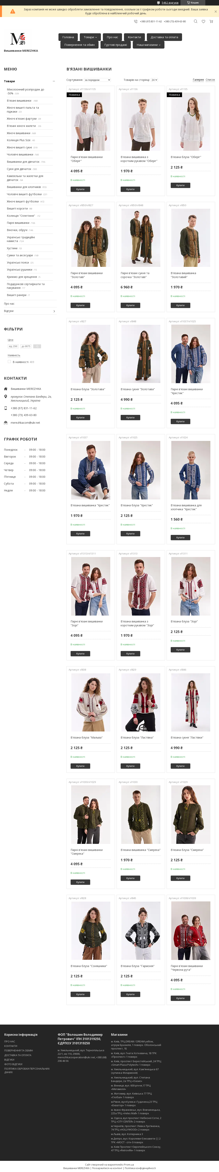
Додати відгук (203, 21)
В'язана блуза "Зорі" (184, 621)
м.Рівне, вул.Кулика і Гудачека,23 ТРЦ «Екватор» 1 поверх (134, 1103)
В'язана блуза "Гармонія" (137, 966)
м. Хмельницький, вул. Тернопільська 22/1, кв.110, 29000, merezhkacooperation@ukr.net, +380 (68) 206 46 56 (82, 1055)
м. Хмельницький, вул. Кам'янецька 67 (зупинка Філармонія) (135, 1070)
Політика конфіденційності (140, 1168)
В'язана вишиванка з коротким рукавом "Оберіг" (139, 159)
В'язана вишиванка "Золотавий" (183, 275)
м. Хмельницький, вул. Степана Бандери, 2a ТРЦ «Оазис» (130, 1079)
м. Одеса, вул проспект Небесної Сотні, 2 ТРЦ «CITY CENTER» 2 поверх (136, 1119)
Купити (80, 189)
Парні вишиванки (18, 223)
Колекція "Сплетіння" (21, 216)
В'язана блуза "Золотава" (88, 389)
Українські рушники (19, 269)
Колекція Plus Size (19, 140)
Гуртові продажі (115, 45)
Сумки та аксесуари (20, 255)
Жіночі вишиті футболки (23, 201)
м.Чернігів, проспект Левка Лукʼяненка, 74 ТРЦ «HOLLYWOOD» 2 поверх (135, 1127)
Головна (68, 37)
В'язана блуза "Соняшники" (89, 966)
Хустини (12, 248)
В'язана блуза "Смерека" (187, 850)
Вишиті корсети (17, 208)
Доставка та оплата (164, 37)
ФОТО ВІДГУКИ (13, 1064)
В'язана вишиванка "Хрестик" (90, 505)
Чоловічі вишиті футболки (24, 194)
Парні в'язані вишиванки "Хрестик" (187, 391)
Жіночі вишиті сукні (19, 147)
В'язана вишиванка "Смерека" (141, 850)
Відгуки (8, 311)
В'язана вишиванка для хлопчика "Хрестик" (186, 507)
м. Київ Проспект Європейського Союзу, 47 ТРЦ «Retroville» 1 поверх (136, 1148)
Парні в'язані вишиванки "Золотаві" (87, 275)
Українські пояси (18, 262)
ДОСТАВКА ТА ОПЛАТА (17, 1055)
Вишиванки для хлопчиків (24, 187)
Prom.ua (129, 1164)
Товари (89, 37)
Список (210, 79)
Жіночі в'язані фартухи (22, 118)
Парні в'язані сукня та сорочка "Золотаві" (135, 275)
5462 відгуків (170, 3)
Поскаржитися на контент (107, 1168)
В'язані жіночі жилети (22, 126)
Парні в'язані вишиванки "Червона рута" (187, 968)
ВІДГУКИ (9, 1059)
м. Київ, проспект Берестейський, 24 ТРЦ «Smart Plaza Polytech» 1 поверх (136, 1062)
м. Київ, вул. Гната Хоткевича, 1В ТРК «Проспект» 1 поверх (134, 1054)
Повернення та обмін (79, 45)
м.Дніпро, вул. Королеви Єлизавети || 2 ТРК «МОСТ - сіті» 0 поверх (136, 1140)
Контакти (134, 37)
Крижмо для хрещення (22, 277)
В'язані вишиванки (19, 100)
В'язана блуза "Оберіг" (186, 157)
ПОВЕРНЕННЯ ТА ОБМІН (18, 1050)
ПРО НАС (9, 1041)
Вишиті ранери (16, 295)
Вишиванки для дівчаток (23, 161)
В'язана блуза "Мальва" (87, 737)
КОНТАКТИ (10, 1046)
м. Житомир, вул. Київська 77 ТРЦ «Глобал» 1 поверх (131, 1095)
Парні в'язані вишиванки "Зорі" (87, 623)
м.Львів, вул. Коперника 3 (127, 1134)
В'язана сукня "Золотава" (138, 389)
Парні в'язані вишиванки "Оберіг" (87, 159)
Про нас (112, 37)
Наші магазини (147, 45)
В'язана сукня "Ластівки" (187, 737)
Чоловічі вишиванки (20, 154)
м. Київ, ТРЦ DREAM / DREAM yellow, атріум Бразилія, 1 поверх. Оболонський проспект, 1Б (136, 1045)
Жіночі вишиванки (18, 133)
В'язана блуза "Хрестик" (137, 505)
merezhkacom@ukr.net (25, 422)
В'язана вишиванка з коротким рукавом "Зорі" (137, 623)
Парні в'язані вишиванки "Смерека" (87, 852)
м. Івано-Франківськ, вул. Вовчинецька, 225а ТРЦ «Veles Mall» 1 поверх (135, 1111)
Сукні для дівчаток (19, 169)
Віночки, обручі (17, 230)
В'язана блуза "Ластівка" (137, 737)
